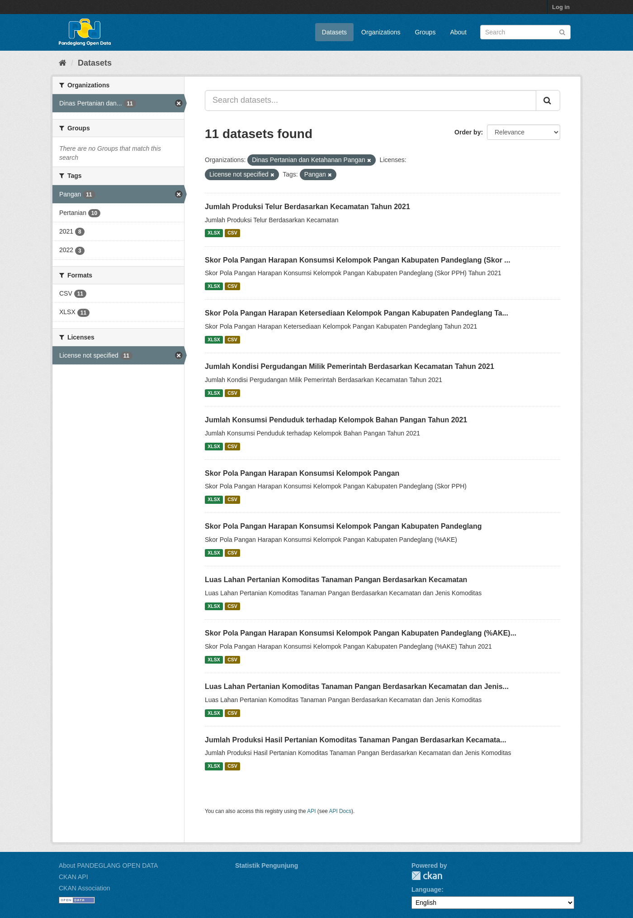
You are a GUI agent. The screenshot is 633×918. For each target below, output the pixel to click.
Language (426, 889)
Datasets (334, 32)
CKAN (426, 875)
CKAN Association (84, 888)
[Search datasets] (525, 32)
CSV (232, 233)
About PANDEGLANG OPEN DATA (108, 865)
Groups (425, 32)
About (458, 32)
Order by (467, 132)
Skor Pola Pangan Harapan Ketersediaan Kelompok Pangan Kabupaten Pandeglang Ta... (356, 313)
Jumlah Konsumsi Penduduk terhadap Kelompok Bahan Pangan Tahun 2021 (336, 420)
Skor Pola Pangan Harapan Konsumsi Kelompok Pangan (302, 473)
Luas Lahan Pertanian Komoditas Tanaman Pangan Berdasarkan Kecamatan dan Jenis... (357, 686)
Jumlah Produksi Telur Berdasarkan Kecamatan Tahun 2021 (307, 206)
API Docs (340, 811)
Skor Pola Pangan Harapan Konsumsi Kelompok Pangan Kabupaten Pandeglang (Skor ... (357, 260)
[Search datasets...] (370, 100)
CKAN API (73, 876)
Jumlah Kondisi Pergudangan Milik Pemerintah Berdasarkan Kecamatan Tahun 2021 (349, 366)
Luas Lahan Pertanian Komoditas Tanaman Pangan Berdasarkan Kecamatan (336, 579)
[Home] (62, 62)
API (311, 811)
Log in (561, 7)
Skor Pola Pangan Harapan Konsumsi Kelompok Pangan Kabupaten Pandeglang (343, 526)
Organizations (380, 32)
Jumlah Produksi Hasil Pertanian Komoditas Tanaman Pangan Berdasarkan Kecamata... (355, 740)
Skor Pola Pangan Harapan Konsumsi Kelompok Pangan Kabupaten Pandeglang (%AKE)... (360, 633)
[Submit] (562, 31)
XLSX (214, 233)
